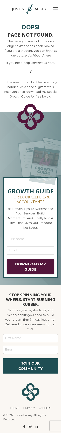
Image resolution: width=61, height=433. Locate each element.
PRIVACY (29, 407)
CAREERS (45, 407)
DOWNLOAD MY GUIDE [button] (30, 266)
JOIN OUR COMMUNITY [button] (30, 366)
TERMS (14, 407)
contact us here (42, 63)
